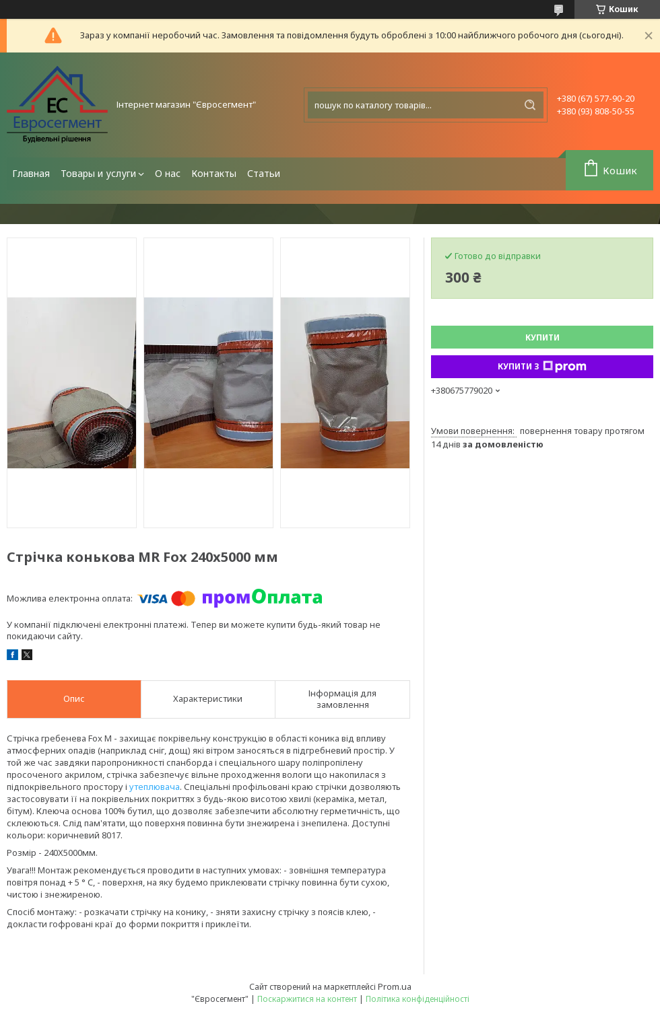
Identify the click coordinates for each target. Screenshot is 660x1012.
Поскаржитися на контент (307, 999)
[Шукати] (530, 105)
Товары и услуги (98, 173)
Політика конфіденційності (417, 999)
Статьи (263, 173)
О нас (167, 173)
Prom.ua (394, 986)
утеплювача (154, 787)
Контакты (213, 173)
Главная (31, 173)
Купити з (542, 367)
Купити (542, 337)
